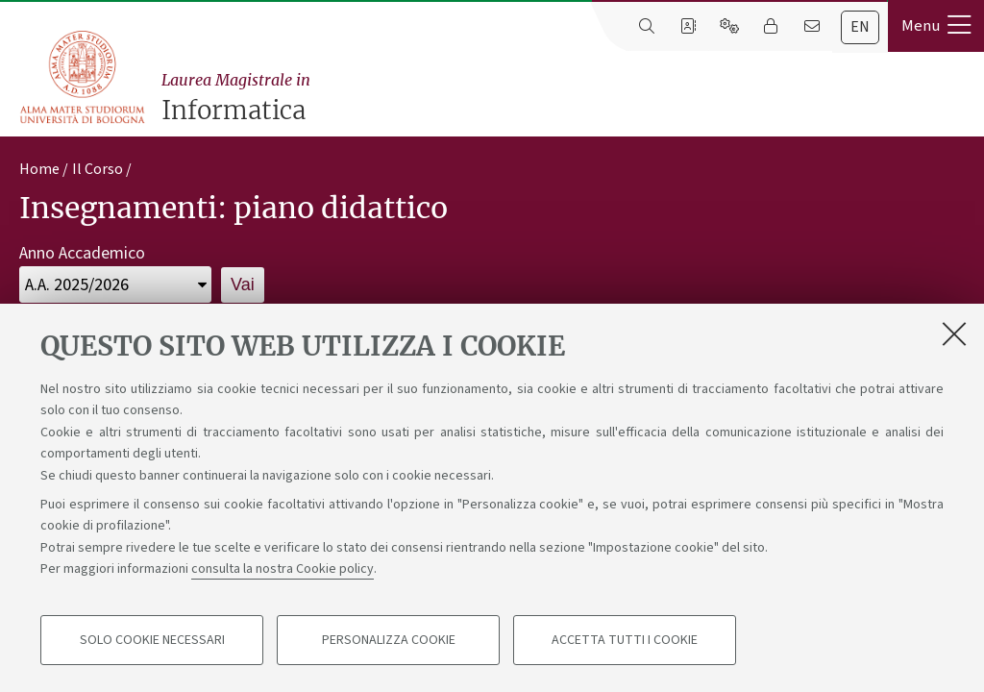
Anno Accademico (82, 253)
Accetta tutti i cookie (625, 640)
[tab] (860, 27)
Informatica (567, 97)
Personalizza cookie (388, 640)
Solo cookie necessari (152, 640)
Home (39, 169)
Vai (243, 284)
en (860, 26)
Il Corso (97, 169)
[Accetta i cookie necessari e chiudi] (954, 333)
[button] (936, 26)
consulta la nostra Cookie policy (282, 569)
